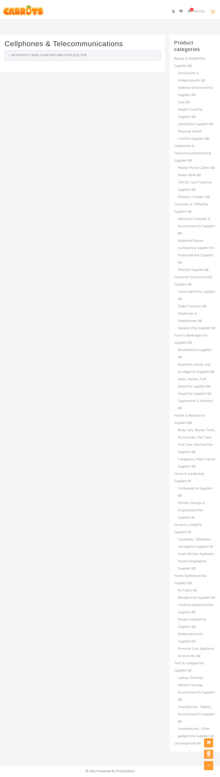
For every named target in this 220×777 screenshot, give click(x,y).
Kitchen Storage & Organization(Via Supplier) (191, 510)
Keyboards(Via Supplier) (195, 255)
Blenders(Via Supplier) (194, 598)
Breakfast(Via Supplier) (195, 350)
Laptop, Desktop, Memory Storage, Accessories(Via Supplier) (196, 685)
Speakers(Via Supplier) (194, 328)
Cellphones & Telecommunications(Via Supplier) (192, 153)
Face (181, 102)
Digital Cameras (190, 306)
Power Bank (187, 175)
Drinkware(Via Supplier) (195, 488)
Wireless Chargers (191, 197)
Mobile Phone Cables (194, 168)
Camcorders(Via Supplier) (196, 292)
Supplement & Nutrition (195, 401)
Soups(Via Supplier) (192, 394)
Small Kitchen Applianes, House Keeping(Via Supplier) (196, 561)
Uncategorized (185, 743)
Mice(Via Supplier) (191, 270)
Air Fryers (185, 590)
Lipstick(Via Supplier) (193, 124)
